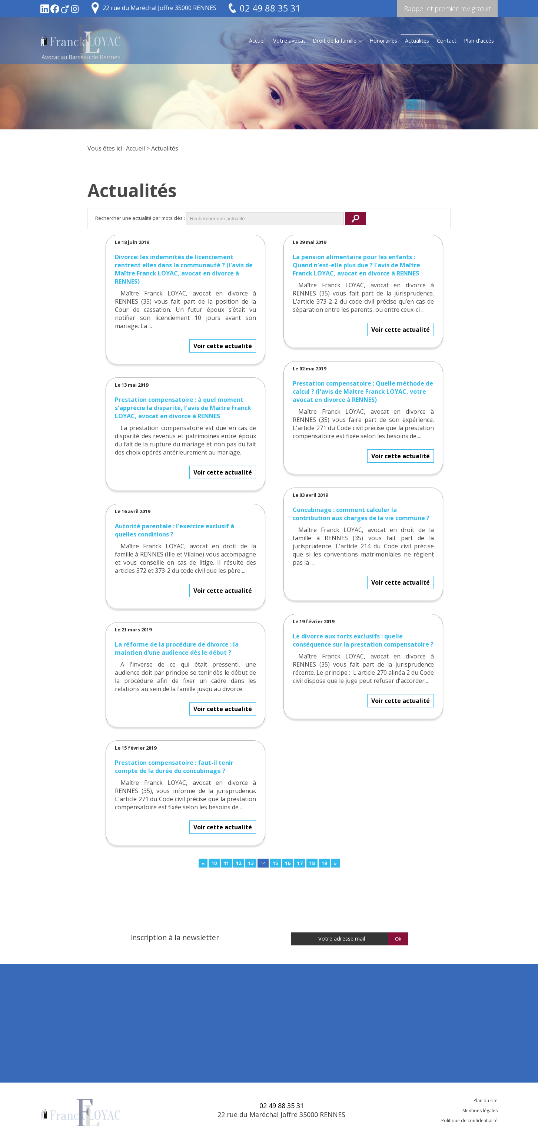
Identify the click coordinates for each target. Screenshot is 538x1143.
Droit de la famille (334, 40)
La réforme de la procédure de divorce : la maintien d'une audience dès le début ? (177, 648)
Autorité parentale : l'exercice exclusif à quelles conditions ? (174, 530)
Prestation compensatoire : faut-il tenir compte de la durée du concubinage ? (174, 767)
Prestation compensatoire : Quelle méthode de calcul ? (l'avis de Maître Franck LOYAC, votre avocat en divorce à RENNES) (363, 391)
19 (324, 863)
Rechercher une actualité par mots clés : (140, 218)
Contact (446, 40)
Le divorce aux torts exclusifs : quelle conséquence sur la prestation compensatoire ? (363, 640)
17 (299, 863)
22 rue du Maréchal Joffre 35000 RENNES (159, 8)
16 (287, 863)
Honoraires (383, 40)
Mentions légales (480, 1110)
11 (226, 863)
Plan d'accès (479, 40)
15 (275, 863)
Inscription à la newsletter (174, 937)
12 (238, 863)
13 (250, 863)
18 (312, 863)
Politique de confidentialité (469, 1120)
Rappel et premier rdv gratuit (447, 8)
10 (214, 863)
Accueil (257, 40)
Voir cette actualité (222, 346)
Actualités (417, 40)
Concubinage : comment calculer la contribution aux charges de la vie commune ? (361, 514)
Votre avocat (289, 40)
